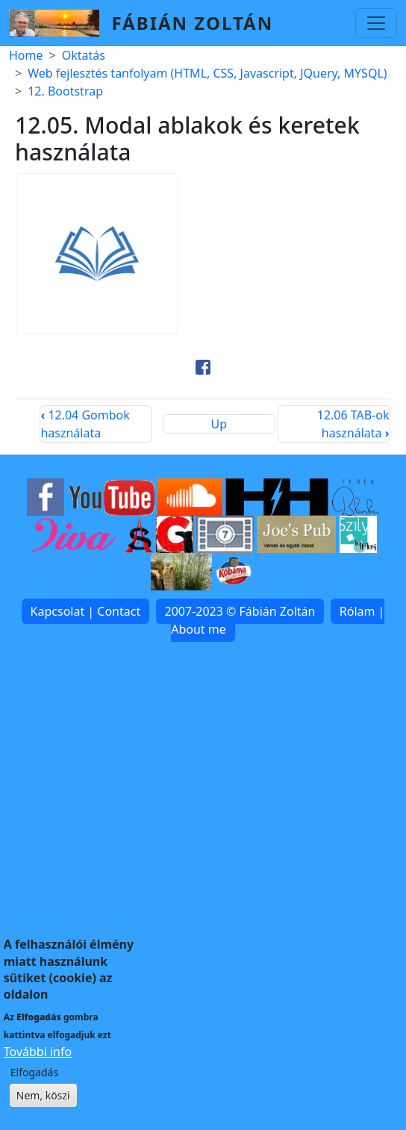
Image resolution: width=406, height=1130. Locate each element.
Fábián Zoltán (192, 22)
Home (26, 55)
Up (219, 424)
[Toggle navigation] (376, 23)
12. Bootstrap (65, 91)
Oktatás (83, 55)
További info (38, 1069)
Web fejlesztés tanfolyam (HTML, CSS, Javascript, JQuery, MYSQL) (207, 73)
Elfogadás (34, 1090)
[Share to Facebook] (203, 367)
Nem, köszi (43, 1113)
